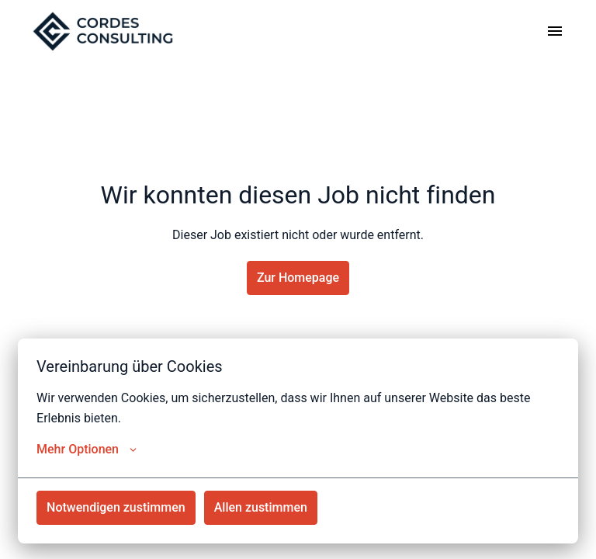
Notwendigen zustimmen (116, 507)
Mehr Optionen (86, 449)
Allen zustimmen (260, 507)
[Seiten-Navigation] (555, 31)
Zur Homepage (298, 277)
